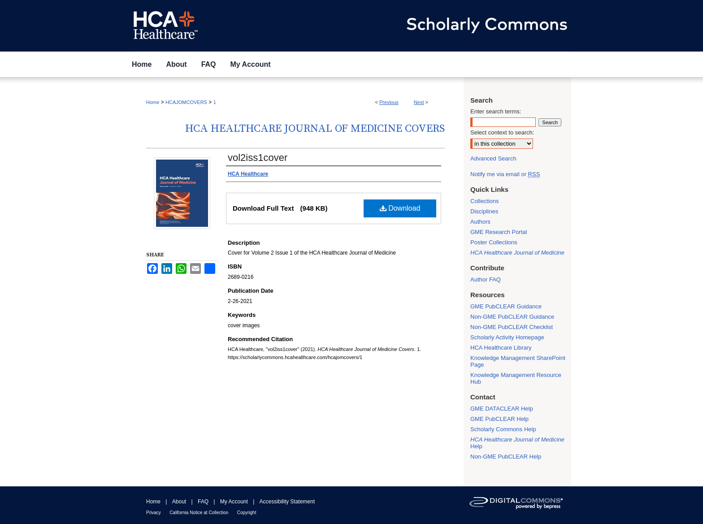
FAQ (203, 501)
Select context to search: (502, 132)
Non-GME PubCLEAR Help (505, 456)
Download (400, 208)
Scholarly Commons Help (503, 429)
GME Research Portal (498, 232)
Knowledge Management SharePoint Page (517, 361)
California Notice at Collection (198, 512)
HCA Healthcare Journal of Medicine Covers (315, 128)
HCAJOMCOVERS (186, 102)
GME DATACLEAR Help (501, 408)
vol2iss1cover (257, 157)
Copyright (246, 512)
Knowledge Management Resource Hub (515, 378)
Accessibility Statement (287, 501)
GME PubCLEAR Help (499, 419)
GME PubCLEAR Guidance (506, 306)
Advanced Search (493, 158)
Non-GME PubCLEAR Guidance (512, 316)
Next (419, 102)
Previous (389, 102)
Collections (484, 201)
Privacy (153, 512)
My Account (234, 501)
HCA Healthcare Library (501, 347)
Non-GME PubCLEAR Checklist (511, 327)
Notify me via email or (505, 174)
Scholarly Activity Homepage (507, 337)
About (179, 501)
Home (152, 102)
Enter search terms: (495, 111)
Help (517, 443)
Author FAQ (485, 279)
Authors (480, 221)
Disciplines (484, 211)
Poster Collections (493, 242)
